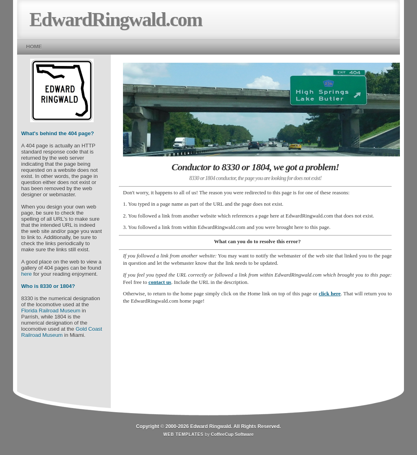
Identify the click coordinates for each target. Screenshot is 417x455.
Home (34, 47)
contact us (159, 282)
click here (330, 293)
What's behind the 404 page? (57, 133)
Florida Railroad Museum (50, 311)
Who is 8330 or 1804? (48, 286)
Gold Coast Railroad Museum (61, 332)
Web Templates (183, 434)
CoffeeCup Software (232, 434)
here (26, 274)
